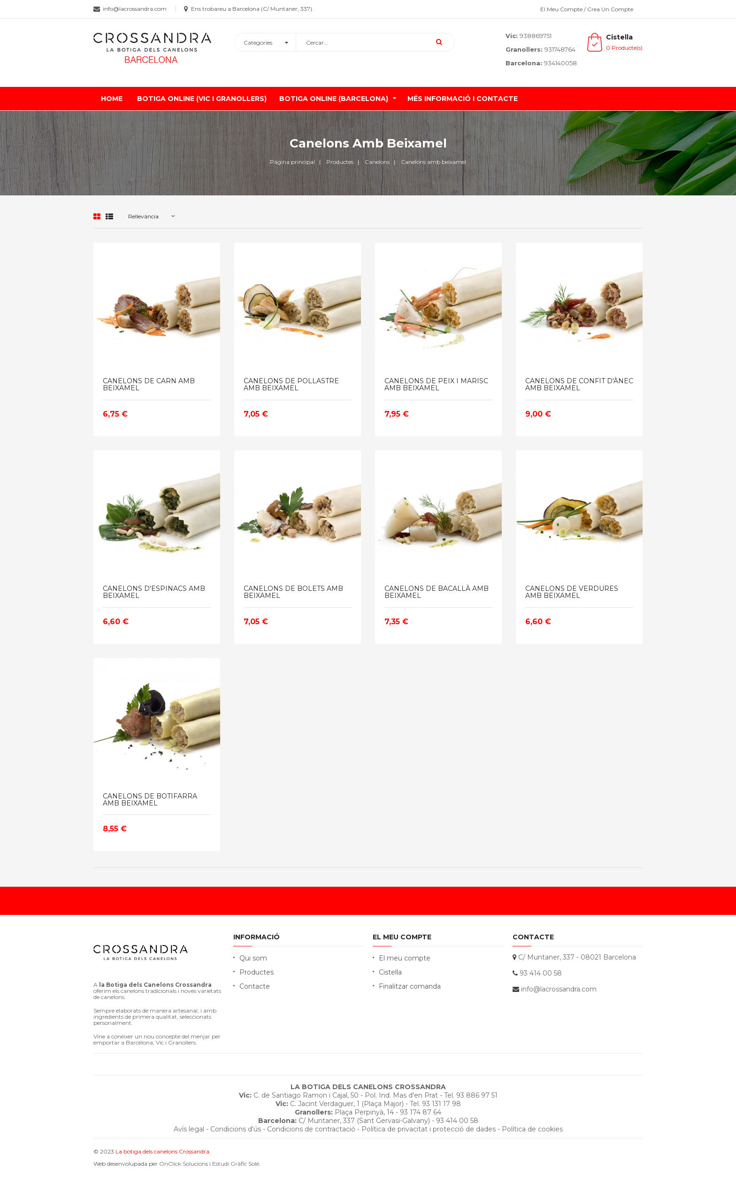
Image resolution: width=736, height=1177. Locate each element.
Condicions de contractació (311, 1129)
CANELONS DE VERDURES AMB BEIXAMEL (571, 592)
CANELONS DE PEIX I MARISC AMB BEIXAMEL (436, 385)
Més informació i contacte (462, 98)
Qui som (253, 958)
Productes (256, 972)
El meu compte (404, 958)
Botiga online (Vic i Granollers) (202, 98)
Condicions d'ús (235, 1129)
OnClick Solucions (183, 1163)
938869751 (536, 35)
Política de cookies (532, 1129)
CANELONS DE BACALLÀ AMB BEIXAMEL (436, 592)
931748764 (559, 49)
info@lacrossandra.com (559, 989)
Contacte (254, 986)
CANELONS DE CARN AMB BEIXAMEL (149, 385)
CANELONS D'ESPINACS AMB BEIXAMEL (154, 592)
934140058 (560, 63)
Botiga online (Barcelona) (333, 98)
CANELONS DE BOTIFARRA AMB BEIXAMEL (150, 800)
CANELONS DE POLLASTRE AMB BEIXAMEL (291, 385)
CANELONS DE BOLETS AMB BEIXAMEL (293, 592)
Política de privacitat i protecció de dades (428, 1129)
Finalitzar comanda (410, 986)
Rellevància (143, 216)
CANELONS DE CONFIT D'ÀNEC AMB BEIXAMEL (579, 385)
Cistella (390, 972)
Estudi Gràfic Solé (235, 1163)
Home (112, 98)
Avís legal (189, 1129)
